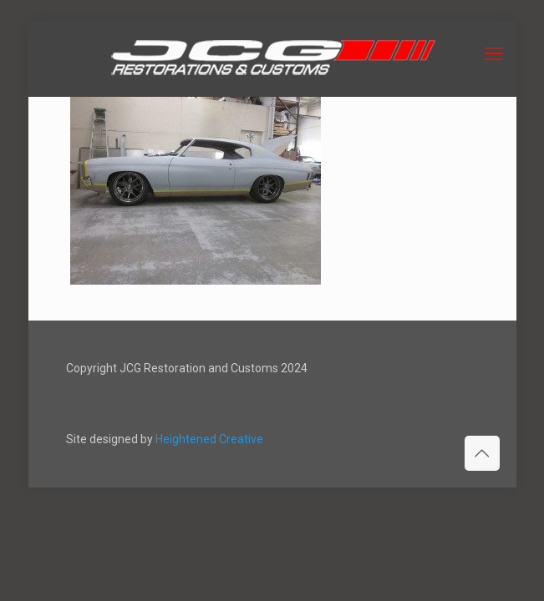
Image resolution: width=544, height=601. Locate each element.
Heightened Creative (209, 439)
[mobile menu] (494, 54)
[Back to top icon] (482, 453)
